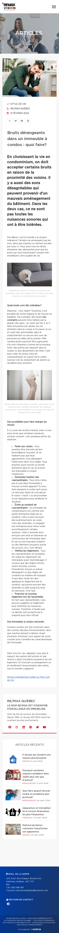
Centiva (36, 929)
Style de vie (16, 104)
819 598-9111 (17, 888)
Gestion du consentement (29, 925)
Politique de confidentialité (16, 922)
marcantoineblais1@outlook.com (31, 891)
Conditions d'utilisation (43, 922)
